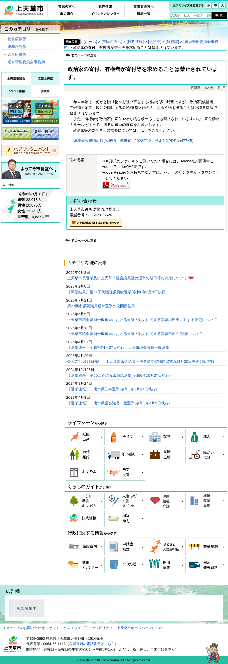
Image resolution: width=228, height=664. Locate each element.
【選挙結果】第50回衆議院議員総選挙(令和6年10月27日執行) (119, 375)
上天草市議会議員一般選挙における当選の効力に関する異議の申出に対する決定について (142, 320)
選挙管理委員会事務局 (26, 62)
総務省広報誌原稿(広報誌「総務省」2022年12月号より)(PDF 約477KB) (133, 140)
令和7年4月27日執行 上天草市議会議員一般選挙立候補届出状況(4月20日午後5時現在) (141, 361)
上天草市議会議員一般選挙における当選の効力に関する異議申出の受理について (135, 334)
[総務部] (154, 41)
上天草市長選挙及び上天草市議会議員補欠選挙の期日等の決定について (127, 278)
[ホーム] (90, 41)
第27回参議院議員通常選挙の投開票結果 (101, 306)
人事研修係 (16, 54)
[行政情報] (135, 41)
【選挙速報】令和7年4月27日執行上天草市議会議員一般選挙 (118, 347)
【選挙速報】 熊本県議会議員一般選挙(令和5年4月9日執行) (119, 403)
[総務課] (172, 41)
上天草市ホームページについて (141, 628)
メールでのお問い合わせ (25, 628)
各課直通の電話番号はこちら (92, 644)
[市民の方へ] (111, 41)
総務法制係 (16, 46)
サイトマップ (59, 628)
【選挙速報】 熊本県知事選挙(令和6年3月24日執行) (112, 389)
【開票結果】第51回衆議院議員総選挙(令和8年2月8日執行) (117, 292)
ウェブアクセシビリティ (93, 628)
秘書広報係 (16, 39)
